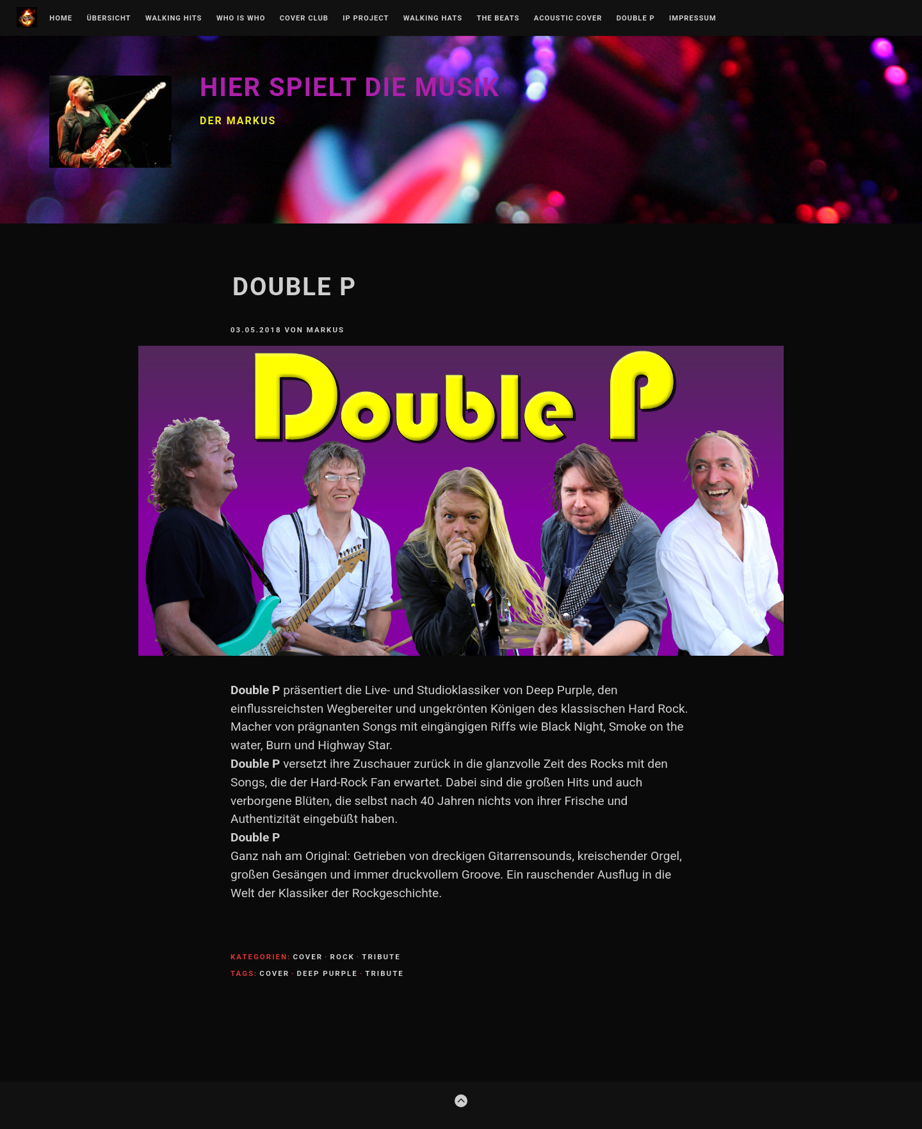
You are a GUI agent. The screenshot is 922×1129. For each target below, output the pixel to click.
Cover (308, 956)
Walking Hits (173, 18)
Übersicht (108, 18)
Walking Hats (432, 18)
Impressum (692, 18)
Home (60, 18)
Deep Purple (327, 973)
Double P (636, 18)
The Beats (497, 18)
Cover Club (304, 18)
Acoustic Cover (568, 18)
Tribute (381, 956)
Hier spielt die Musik (350, 87)
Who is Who (241, 18)
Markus (325, 329)
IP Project (366, 18)
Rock (342, 956)
